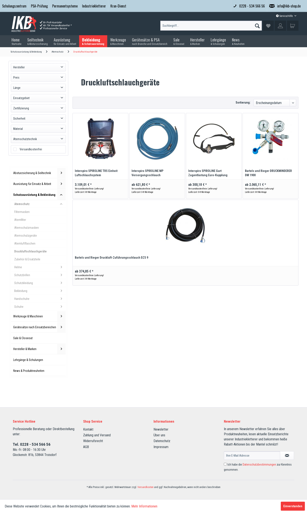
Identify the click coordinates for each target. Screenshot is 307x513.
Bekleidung (40, 291)
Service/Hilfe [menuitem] (284, 16)
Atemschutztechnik (25, 139)
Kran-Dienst (118, 6)
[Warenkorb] (292, 26)
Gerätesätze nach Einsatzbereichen (39, 327)
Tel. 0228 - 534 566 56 (32, 444)
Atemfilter (20, 219)
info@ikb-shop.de (285, 6)
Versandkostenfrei (31, 149)
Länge (16, 87)
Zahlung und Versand (97, 435)
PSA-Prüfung (39, 6)
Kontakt (88, 429)
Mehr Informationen (144, 506)
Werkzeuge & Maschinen (39, 316)
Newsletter (161, 429)
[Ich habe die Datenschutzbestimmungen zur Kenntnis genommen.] (225, 464)
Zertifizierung (21, 108)
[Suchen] (257, 25)
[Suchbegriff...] (211, 26)
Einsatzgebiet (21, 98)
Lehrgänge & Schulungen (28, 360)
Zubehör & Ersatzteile (27, 259)
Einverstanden (292, 506)
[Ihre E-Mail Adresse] (252, 455)
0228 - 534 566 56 (249, 6)
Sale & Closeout (23, 338)
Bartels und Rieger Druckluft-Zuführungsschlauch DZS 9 (111, 257)
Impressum (161, 447)
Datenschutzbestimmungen (259, 464)
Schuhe (40, 307)
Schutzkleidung (40, 283)
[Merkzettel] (268, 26)
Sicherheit (19, 118)
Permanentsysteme (65, 6)
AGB (86, 447)
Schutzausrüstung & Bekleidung (39, 195)
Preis (16, 77)
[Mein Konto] (280, 26)
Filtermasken (22, 212)
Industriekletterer (94, 6)
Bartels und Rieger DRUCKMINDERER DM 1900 (268, 173)
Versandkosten (146, 487)
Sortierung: (243, 102)
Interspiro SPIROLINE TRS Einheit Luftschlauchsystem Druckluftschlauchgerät (96, 173)
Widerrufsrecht (93, 441)
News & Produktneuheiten (28, 370)
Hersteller (19, 67)
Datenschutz (162, 441)
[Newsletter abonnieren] (287, 455)
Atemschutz (40, 204)
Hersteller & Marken (39, 349)
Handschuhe (40, 299)
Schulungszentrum (14, 6)
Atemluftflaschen (24, 243)
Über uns (159, 435)
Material (18, 128)
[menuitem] (14, 6)
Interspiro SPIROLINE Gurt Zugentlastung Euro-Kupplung (207, 173)
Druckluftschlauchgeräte (30, 251)
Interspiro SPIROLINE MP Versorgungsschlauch (147, 173)
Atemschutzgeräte (25, 235)
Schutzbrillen (40, 275)
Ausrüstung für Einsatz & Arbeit (39, 184)
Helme (40, 267)
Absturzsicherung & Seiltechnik (39, 173)
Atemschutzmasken (26, 227)
